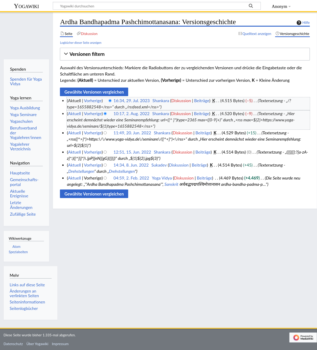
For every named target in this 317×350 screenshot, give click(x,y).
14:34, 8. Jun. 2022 (131, 164)
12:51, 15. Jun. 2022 (132, 152)
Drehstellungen (81, 171)
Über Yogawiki (37, 344)
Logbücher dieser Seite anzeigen (80, 42)
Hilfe (302, 22)
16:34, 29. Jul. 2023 (132, 100)
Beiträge (201, 100)
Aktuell (74, 113)
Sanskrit (171, 184)
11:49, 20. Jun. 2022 (132, 132)
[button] (185, 54)
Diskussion (181, 100)
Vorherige (93, 100)
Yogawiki (26, 5)
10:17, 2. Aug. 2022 (132, 113)
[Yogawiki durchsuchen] (157, 5)
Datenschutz (13, 344)
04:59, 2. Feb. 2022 (131, 177)
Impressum (60, 344)
